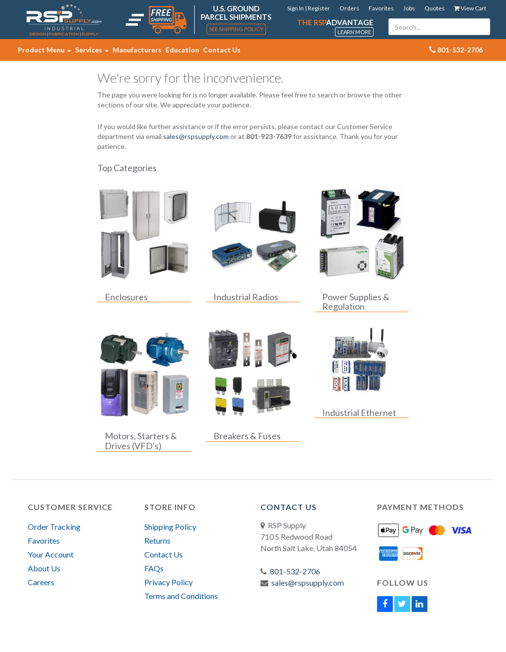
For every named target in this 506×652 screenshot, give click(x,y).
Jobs (409, 8)
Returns (157, 540)
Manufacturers (137, 50)
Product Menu (44, 50)
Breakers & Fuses (247, 436)
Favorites (381, 8)
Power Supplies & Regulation (355, 302)
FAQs (154, 568)
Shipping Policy (170, 526)
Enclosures (126, 297)
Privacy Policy (168, 582)
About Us (44, 568)
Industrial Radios (245, 297)
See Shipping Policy (236, 29)
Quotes (434, 8)
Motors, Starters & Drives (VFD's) (141, 441)
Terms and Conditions (181, 596)
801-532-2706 (295, 571)
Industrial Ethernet (359, 413)
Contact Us (222, 50)
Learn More (354, 32)
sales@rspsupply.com (196, 136)
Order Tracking (54, 526)
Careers (41, 582)
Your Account (51, 554)
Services (92, 50)
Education (182, 50)
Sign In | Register (308, 8)
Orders (349, 8)
